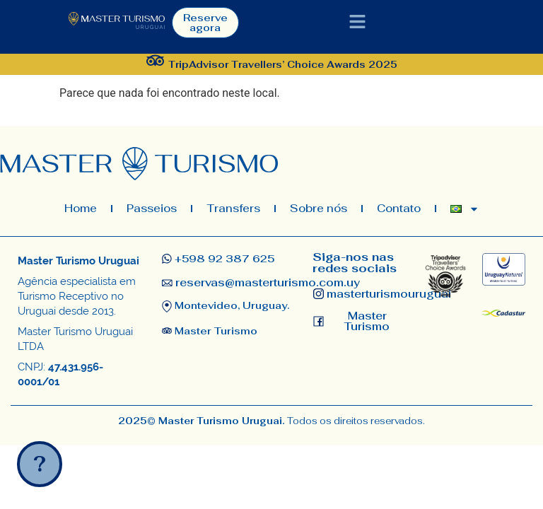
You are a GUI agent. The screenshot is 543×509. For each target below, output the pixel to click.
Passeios (152, 208)
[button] (358, 22)
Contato (399, 208)
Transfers (233, 208)
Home (80, 208)
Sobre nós (318, 208)
